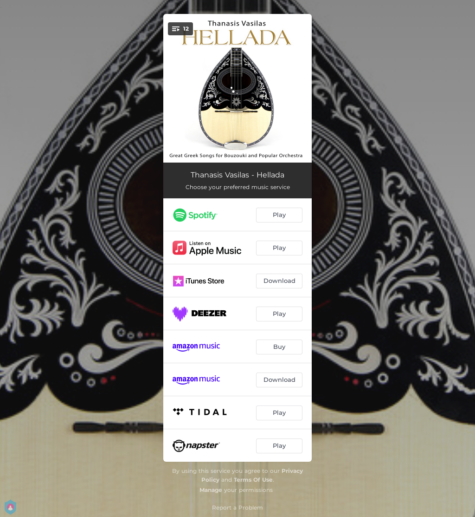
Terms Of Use (253, 479)
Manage (210, 489)
